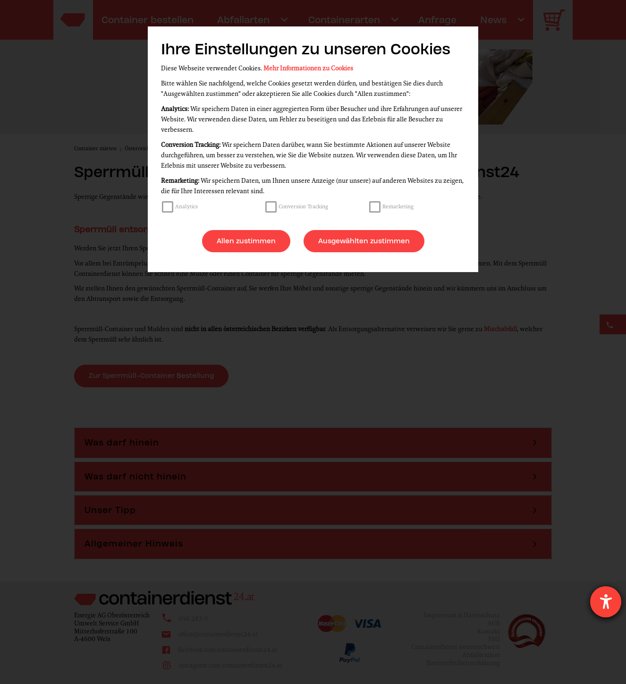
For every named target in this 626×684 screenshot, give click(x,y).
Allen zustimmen (246, 241)
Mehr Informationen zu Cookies (308, 68)
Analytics (186, 206)
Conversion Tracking (303, 206)
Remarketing (398, 206)
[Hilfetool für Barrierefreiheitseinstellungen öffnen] (605, 601)
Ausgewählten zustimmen (364, 241)
